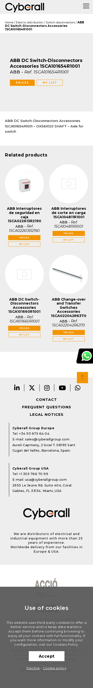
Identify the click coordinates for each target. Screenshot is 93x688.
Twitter (32, 387)
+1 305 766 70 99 (33, 474)
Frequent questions (46, 407)
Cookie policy (54, 668)
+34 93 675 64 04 (34, 433)
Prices (22, 82)
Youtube (62, 387)
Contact (46, 399)
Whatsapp (78, 387)
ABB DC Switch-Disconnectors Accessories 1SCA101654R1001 (44, 26)
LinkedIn (17, 387)
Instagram (47, 387)
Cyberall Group (25, 7)
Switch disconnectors (60, 22)
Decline (33, 668)
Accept (47, 656)
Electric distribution (29, 22)
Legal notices (46, 414)
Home (9, 22)
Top (82, 377)
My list (50, 82)
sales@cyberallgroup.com (47, 439)
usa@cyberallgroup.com (46, 479)
